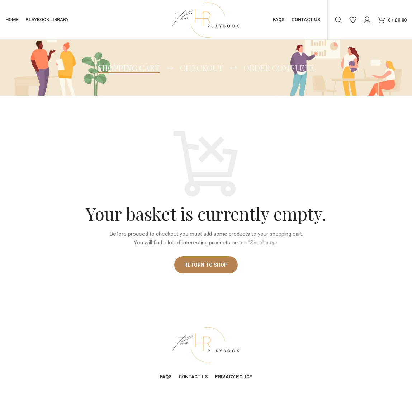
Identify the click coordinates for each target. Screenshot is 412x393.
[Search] (338, 20)
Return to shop (206, 265)
